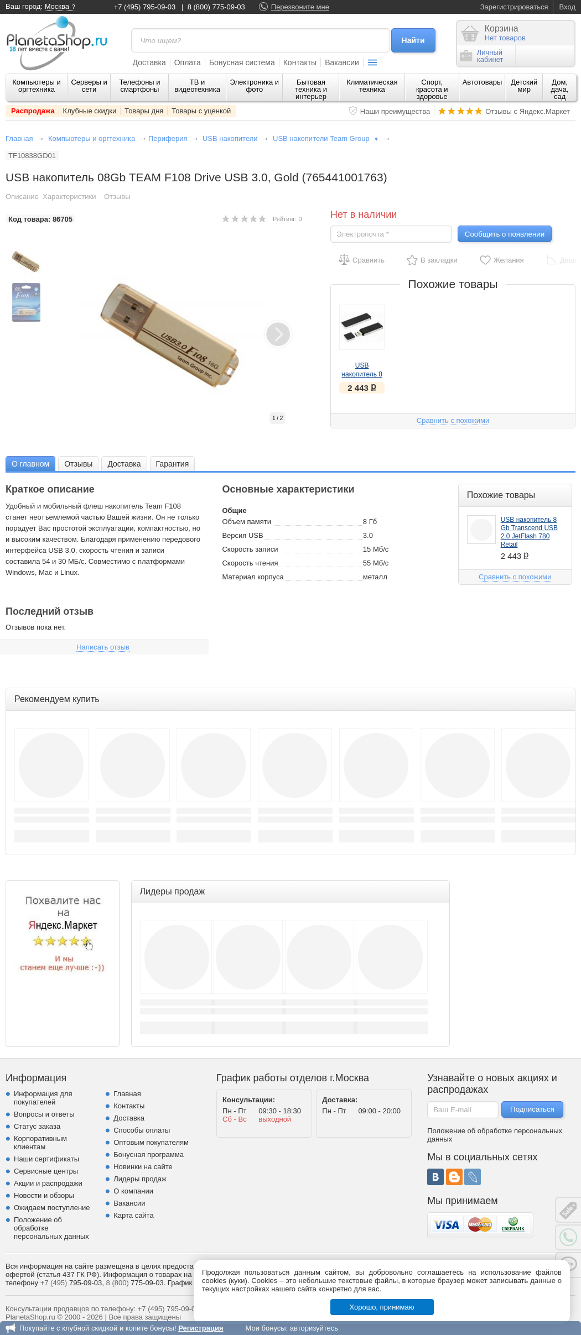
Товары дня (143, 111)
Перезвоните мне (300, 7)
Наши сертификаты (46, 1159)
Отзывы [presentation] (78, 463)
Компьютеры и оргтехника (36, 85)
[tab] (30, 463)
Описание (22, 196)
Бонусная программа (148, 1154)
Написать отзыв (102, 647)
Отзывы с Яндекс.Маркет (527, 111)
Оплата (187, 62)
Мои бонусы (265, 1328)
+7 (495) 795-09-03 (145, 7)
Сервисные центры (46, 1171)
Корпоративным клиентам (40, 1142)
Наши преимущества (395, 111)
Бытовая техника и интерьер (311, 89)
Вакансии (342, 62)
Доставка (149, 62)
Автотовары (482, 82)
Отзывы (117, 196)
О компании (133, 1191)
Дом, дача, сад (560, 89)
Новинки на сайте (143, 1167)
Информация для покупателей (43, 1098)
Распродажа (33, 111)
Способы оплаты (141, 1130)
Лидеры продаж (140, 1179)
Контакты (300, 62)
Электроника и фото (254, 85)
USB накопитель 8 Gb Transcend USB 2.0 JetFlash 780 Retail (529, 532)
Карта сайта (133, 1215)
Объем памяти (246, 521)
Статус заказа (37, 1126)
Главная (19, 138)
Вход (567, 7)
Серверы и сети (89, 85)
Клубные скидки (90, 111)
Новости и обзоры (44, 1195)
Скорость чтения (250, 563)
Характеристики (69, 196)
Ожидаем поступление (52, 1207)
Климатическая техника (371, 85)
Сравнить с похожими (453, 420)
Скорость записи (250, 549)
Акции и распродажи (48, 1183)
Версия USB (242, 535)
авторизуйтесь (314, 1328)
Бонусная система (242, 62)
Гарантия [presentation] (172, 463)
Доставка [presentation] (124, 463)
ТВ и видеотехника (197, 85)
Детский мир (524, 85)
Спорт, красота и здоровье (432, 89)
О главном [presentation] (30, 463)
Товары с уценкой (201, 111)
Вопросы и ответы (44, 1114)
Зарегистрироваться (514, 7)
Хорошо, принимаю (382, 1307)
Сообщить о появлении (504, 234)
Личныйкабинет (482, 56)
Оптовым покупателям (151, 1142)
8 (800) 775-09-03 (216, 7)
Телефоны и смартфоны (139, 85)
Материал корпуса (252, 577)
